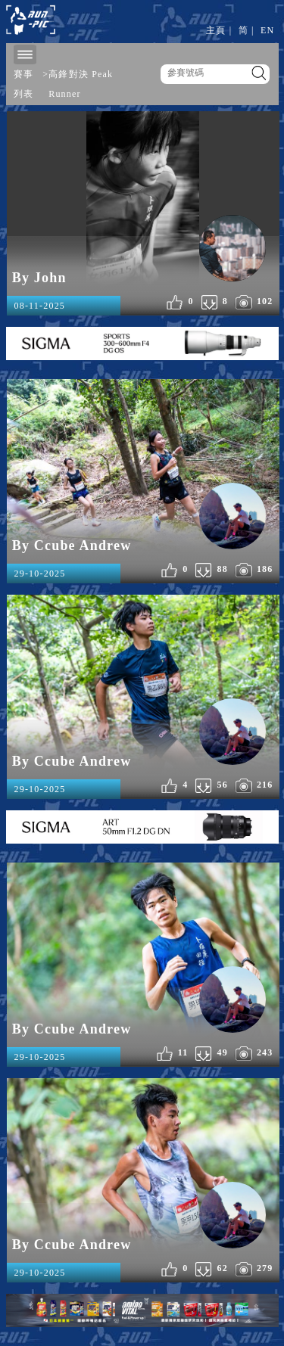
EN (267, 30)
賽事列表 (23, 84)
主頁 (216, 30)
